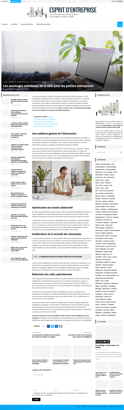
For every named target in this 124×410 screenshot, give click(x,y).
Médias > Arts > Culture (102, 281)
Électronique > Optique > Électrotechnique (107, 230)
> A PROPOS (13, 24)
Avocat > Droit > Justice (102, 188)
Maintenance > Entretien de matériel (106, 270)
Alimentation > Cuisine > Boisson (104, 175)
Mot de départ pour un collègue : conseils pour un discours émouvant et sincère (19, 194)
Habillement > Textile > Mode (103, 251)
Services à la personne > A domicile (105, 307)
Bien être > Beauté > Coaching (104, 201)
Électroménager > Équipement (104, 228)
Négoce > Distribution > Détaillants (105, 286)
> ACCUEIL (4, 24)
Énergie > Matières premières (104, 233)
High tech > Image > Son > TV (103, 254)
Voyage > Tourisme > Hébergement (105, 315)
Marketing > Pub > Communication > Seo (107, 275)
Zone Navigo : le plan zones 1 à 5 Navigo (107, 346)
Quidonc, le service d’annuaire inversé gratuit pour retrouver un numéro (101, 393)
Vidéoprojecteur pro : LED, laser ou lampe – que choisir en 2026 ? (19, 227)
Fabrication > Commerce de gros (104, 241)
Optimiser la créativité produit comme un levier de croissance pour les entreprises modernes (19, 147)
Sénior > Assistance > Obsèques (104, 304)
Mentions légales (103, 406)
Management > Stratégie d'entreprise (106, 273)
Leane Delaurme (9, 89)
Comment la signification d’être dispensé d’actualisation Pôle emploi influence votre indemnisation (19, 160)
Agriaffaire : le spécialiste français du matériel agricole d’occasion (19, 216)
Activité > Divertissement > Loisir (105, 164)
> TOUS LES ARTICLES (26, 24)
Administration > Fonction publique (105, 169)
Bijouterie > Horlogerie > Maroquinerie (106, 204)
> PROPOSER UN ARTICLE (43, 24)
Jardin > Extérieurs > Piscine (103, 267)
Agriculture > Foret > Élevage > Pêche (106, 172)
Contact (84, 406)
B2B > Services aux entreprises (104, 190)
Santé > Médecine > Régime (103, 299)
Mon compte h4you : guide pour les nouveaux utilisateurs (19, 259)
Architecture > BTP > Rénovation (104, 177)
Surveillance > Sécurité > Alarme (104, 310)
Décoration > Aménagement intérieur (106, 214)
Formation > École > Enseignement (105, 243)
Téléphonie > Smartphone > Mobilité (105, 312)
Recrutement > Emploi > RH (103, 297)
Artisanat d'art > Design (102, 180)
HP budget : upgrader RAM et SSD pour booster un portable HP (19, 101)
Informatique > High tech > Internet (105, 262)
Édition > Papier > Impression (103, 225)
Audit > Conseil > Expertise (103, 183)
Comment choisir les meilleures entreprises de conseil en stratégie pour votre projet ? (18, 172)
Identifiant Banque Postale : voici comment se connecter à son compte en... (116, 375)
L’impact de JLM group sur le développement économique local (82, 361)
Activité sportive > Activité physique (105, 167)
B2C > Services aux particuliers (104, 193)
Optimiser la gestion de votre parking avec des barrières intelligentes (19, 238)
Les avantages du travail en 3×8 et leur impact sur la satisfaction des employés (61, 361)
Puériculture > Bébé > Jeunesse (104, 294)
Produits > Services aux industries (105, 291)
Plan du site (118, 406)
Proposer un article (92, 406)
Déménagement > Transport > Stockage (106, 217)
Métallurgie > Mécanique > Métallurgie (106, 283)
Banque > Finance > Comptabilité (105, 196)
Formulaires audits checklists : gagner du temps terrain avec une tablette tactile (20, 124)
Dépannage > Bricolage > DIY (103, 220)
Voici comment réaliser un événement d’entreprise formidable (40, 361)
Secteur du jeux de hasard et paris (105, 302)
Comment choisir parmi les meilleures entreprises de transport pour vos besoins (18, 205)
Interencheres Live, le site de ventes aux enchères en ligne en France (101, 375)
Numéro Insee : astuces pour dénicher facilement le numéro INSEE (19, 249)
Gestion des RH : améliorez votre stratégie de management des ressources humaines (19, 113)
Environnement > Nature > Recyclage (106, 236)
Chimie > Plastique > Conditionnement (106, 209)
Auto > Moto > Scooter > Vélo (103, 185)
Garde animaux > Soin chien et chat (105, 246)
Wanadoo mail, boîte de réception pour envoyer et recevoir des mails (116, 392)
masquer (50, 116)
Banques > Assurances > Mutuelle (105, 198)
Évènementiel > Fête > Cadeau (104, 238)
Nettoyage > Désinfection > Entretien (106, 289)
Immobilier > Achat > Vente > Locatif (105, 257)
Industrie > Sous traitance (103, 259)
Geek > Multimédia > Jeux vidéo (104, 249)
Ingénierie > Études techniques (104, 265)
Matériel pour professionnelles (104, 278)
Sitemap (111, 406)
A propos (78, 406)
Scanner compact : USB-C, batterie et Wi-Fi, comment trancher (18, 183)
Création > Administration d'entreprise (106, 212)
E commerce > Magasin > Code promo (106, 222)
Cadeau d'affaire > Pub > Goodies (105, 206)
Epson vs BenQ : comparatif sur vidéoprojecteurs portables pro (19, 135)
